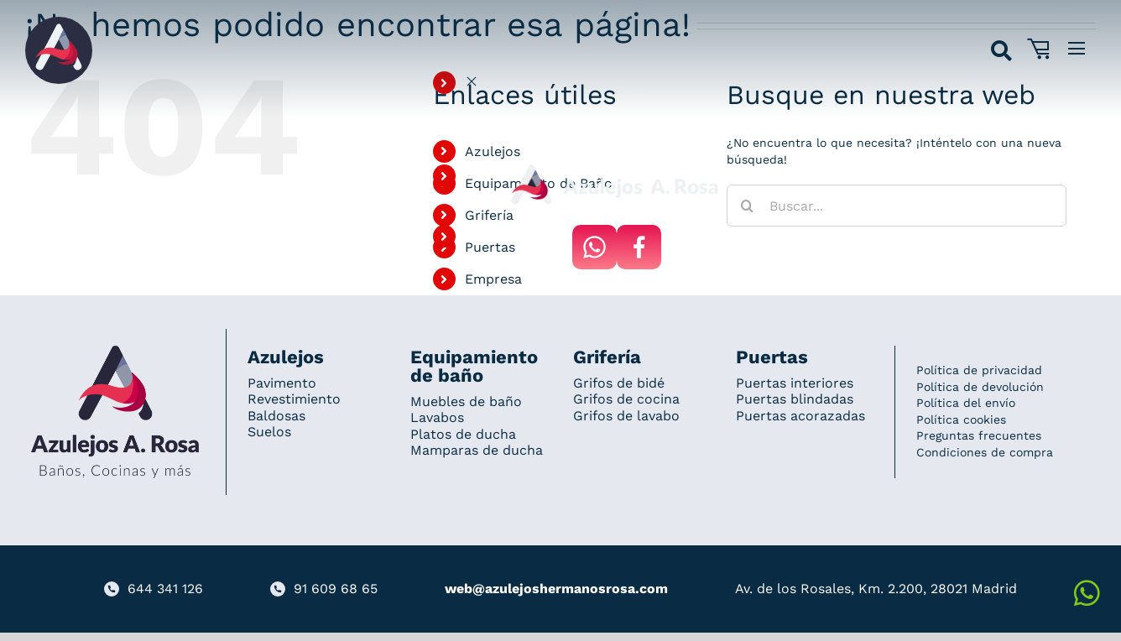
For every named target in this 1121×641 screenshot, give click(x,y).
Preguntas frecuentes (978, 435)
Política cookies (961, 419)
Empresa (493, 279)
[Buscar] (748, 206)
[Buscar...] (896, 206)
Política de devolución (980, 386)
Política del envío (965, 402)
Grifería (489, 215)
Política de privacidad (979, 370)
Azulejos (492, 151)
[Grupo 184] (58, 22)
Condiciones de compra (984, 452)
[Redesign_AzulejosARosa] (115, 351)
